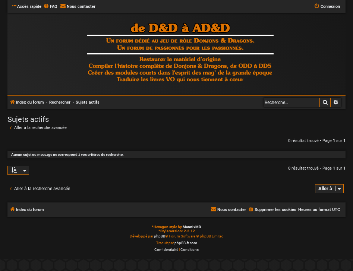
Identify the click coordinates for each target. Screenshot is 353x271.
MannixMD (192, 227)
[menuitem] (50, 6)
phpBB (159, 236)
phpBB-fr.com (185, 243)
